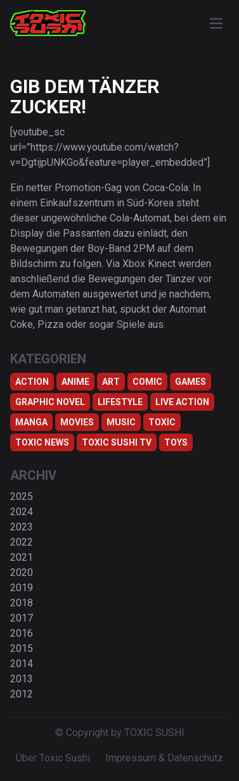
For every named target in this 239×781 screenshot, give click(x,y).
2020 (21, 572)
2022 (21, 542)
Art (111, 382)
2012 (21, 694)
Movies (77, 422)
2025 (21, 496)
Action (32, 382)
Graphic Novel (50, 402)
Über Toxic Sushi (53, 758)
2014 (21, 664)
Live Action (182, 402)
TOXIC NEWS (42, 442)
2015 (21, 648)
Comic (147, 382)
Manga (31, 422)
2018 (21, 603)
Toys (176, 442)
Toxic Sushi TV (117, 442)
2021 (21, 557)
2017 (21, 618)
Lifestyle (120, 402)
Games (190, 382)
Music (121, 422)
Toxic (162, 422)
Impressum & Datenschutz (164, 758)
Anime (75, 382)
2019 (21, 588)
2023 (21, 527)
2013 (21, 679)
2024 (21, 512)
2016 (21, 633)
